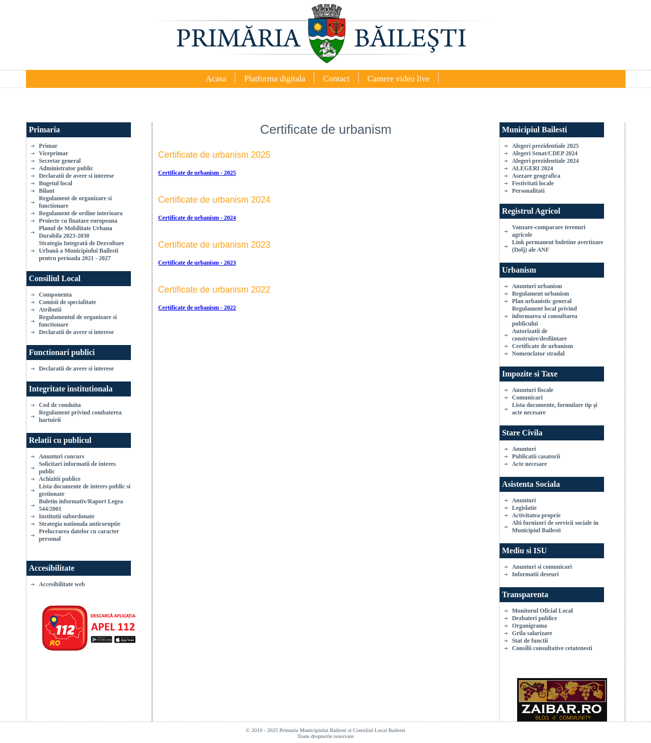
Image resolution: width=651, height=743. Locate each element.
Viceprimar (53, 153)
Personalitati (528, 190)
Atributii (50, 309)
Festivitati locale (533, 183)
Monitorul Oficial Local (542, 610)
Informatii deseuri (535, 574)
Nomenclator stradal (538, 353)
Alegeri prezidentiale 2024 (545, 160)
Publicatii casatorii (536, 456)
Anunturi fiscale (533, 389)
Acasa (215, 78)
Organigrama (529, 625)
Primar (48, 145)
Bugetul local (55, 183)
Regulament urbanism (540, 293)
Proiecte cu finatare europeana (78, 220)
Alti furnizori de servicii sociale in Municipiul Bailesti (555, 526)
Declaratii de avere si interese (76, 175)
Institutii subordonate (67, 516)
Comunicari (527, 397)
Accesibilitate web (62, 584)
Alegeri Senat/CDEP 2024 (545, 153)
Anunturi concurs (61, 456)
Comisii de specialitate (67, 302)
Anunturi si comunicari (542, 566)
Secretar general (60, 160)
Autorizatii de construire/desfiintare (539, 335)
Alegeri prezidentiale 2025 (545, 145)
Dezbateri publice (534, 618)
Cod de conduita (60, 404)
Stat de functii (530, 640)
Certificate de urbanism (542, 346)
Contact (336, 78)
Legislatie (524, 507)
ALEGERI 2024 (532, 168)
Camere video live (398, 78)
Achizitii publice (60, 478)
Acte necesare (529, 463)
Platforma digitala (274, 78)
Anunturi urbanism (537, 286)
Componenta (55, 294)
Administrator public (66, 168)
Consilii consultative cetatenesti (552, 648)
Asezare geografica (536, 175)
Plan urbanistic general (542, 301)
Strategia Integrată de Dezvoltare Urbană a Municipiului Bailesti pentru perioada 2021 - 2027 (81, 251)
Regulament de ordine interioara (81, 213)
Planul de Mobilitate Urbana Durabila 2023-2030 (75, 232)
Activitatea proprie (536, 515)
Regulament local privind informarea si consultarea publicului (545, 316)
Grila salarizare (532, 633)
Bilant (46, 190)
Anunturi (524, 448)
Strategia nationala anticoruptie (79, 523)
